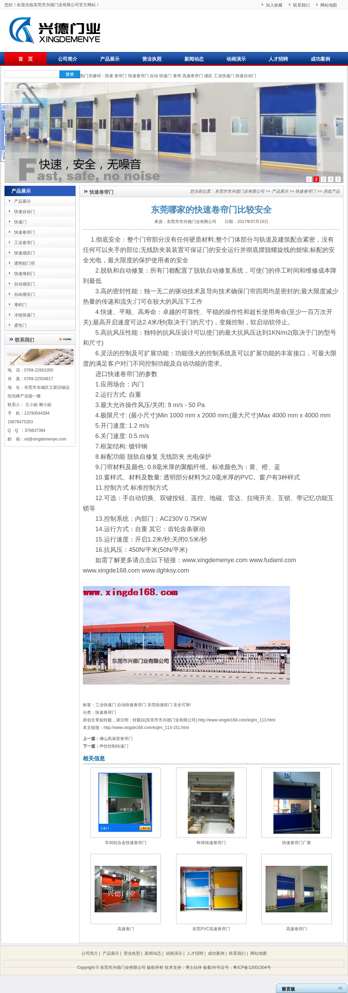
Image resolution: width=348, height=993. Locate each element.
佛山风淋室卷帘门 (116, 738)
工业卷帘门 (24, 242)
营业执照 (152, 59)
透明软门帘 (24, 263)
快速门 (165, 75)
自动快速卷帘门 (131, 704)
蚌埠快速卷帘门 (211, 842)
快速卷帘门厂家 (296, 842)
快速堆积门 (24, 273)
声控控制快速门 (113, 746)
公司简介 (67, 59)
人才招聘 (278, 59)
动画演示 (236, 59)
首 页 (25, 59)
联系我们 (301, 5)
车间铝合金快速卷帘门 (125, 842)
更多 (67, 339)
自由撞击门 (24, 294)
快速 (109, 75)
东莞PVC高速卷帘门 (211, 928)
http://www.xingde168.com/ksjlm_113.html (236, 720)
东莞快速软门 (159, 704)
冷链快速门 (24, 315)
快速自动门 (245, 75)
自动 (154, 75)
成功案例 (320, 59)
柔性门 (20, 325)
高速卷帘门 (192, 75)
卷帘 (177, 75)
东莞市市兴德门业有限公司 (239, 191)
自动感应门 (24, 284)
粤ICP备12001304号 (252, 967)
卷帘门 (120, 75)
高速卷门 (125, 928)
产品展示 (109, 59)
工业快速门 (224, 75)
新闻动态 (194, 59)
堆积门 (20, 304)
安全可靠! (182, 704)
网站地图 (328, 5)
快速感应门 (24, 253)
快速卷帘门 (138, 75)
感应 (208, 75)
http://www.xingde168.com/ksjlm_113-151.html (146, 727)
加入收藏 (274, 5)
